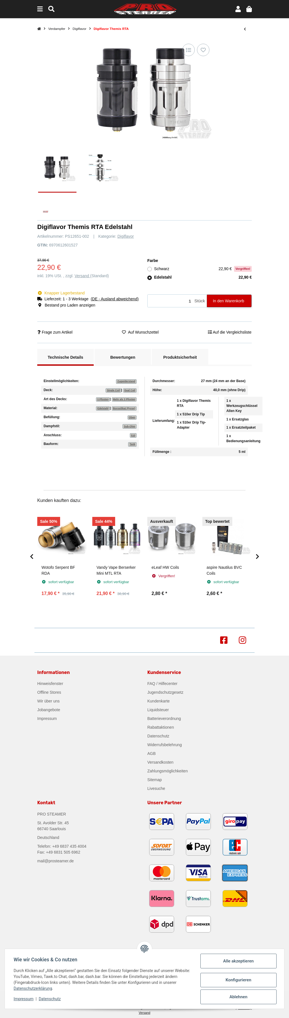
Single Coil (113, 390)
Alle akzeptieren (238, 961)
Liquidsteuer (158, 710)
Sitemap (154, 779)
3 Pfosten (102, 399)
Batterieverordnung (164, 718)
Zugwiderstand (126, 381)
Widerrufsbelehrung (164, 744)
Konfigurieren (238, 979)
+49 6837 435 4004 (69, 846)
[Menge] (170, 301)
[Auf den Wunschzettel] (203, 50)
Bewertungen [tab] (122, 357)
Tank (132, 444)
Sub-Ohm (129, 426)
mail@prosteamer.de (55, 861)
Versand (82, 276)
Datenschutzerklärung (33, 988)
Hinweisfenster (50, 683)
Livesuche (156, 788)
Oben (132, 417)
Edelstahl (203, 277)
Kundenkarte (158, 701)
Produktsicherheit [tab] (180, 357)
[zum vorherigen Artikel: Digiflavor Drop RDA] (245, 29)
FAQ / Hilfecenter (162, 683)
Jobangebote (48, 710)
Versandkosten (160, 762)
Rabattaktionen (160, 727)
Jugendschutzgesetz (165, 692)
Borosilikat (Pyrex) (124, 408)
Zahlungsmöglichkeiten (167, 771)
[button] (238, 9)
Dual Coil (129, 390)
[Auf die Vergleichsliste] (188, 50)
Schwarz (203, 269)
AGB (151, 753)
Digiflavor (125, 236)
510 (133, 435)
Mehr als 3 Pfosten (124, 399)
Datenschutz (158, 736)
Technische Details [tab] (65, 357)
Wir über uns (48, 701)
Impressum (47, 718)
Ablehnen (238, 996)
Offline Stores (49, 692)
